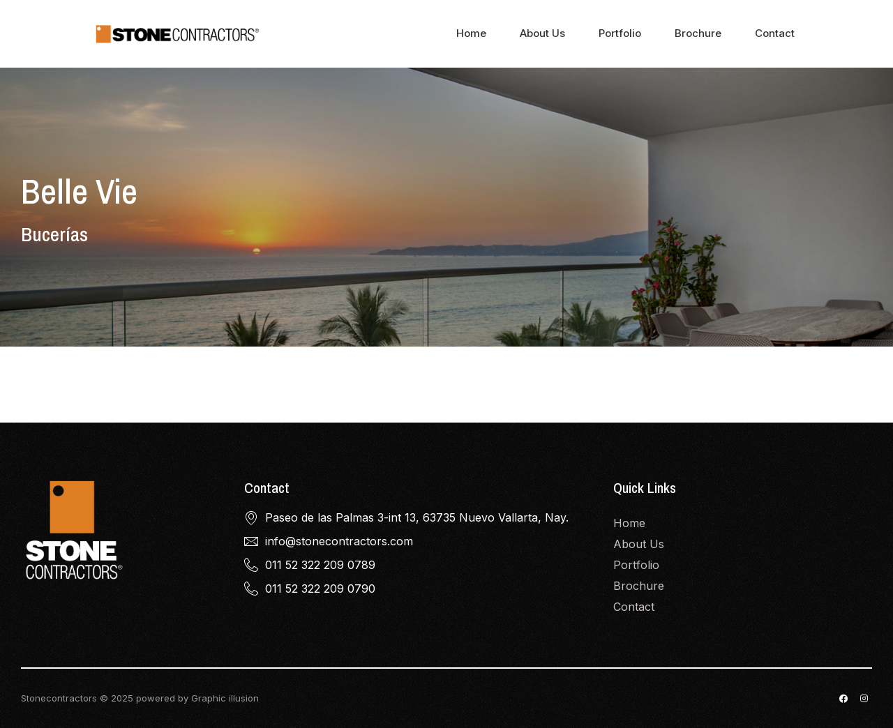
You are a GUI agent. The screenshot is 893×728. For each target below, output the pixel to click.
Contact (775, 33)
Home (471, 33)
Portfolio (620, 33)
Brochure (698, 33)
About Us (542, 33)
